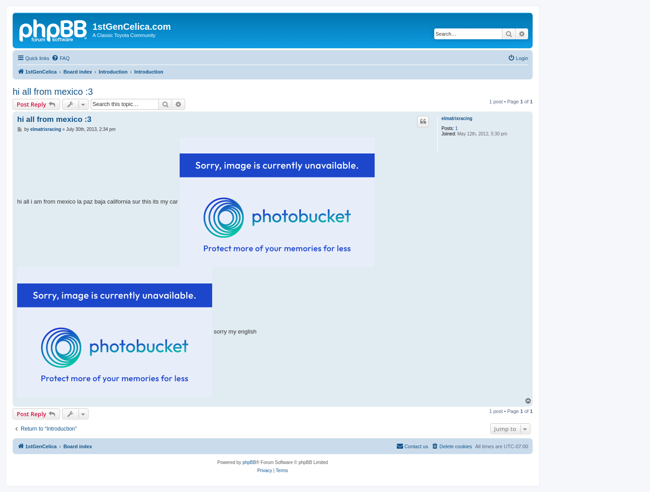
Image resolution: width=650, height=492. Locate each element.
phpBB (249, 462)
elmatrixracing (456, 118)
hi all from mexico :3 (53, 92)
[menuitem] (60, 58)
